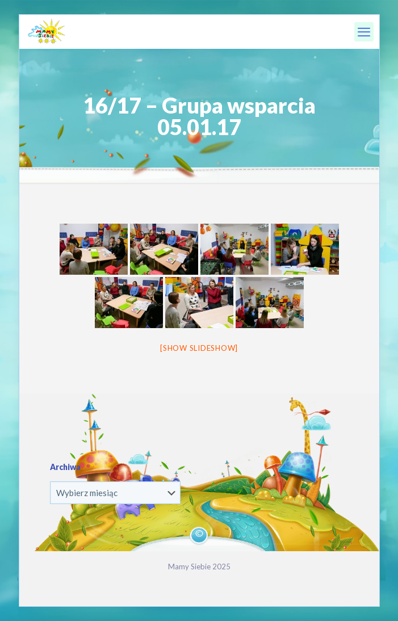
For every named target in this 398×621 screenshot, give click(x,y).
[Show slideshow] (199, 348)
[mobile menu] (364, 31)
